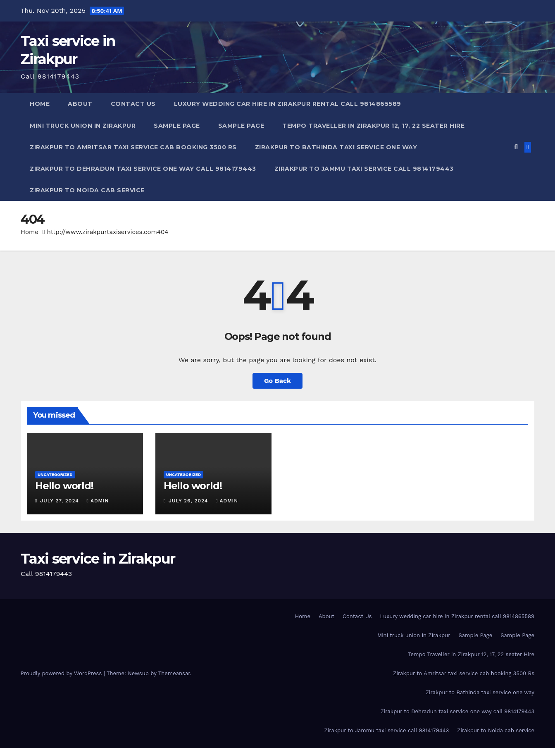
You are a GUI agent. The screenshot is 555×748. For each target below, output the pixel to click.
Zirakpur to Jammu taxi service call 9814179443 (364, 168)
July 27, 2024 (60, 501)
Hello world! (64, 486)
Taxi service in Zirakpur (98, 558)
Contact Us (133, 104)
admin (98, 501)
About (80, 104)
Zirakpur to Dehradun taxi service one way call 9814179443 (143, 168)
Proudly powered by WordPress (62, 673)
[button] (516, 147)
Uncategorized (55, 474)
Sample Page (177, 125)
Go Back (277, 381)
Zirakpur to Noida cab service (87, 190)
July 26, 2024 (189, 501)
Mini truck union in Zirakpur (83, 125)
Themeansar (174, 673)
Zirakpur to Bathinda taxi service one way (336, 147)
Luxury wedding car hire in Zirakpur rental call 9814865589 (287, 104)
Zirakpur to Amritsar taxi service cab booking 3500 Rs (133, 147)
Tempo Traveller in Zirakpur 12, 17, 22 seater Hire (373, 125)
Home (40, 104)
